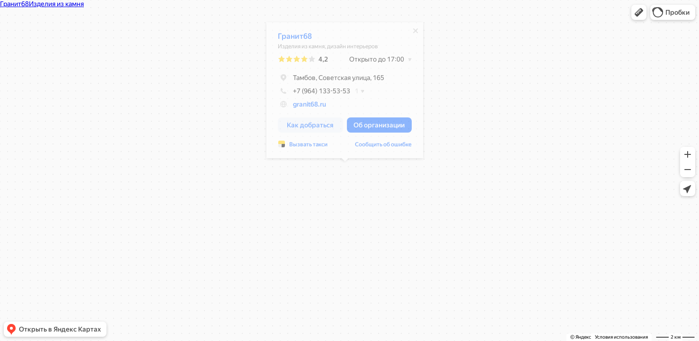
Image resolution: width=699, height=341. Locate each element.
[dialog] (344, 93)
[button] (638, 12)
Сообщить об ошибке (383, 147)
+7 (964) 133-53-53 (314, 93)
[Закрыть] (415, 33)
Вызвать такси (308, 147)
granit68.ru (309, 106)
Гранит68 (295, 38)
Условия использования (621, 337)
